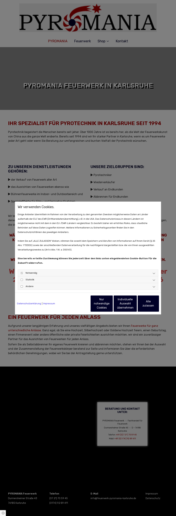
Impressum (49, 303)
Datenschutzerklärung (29, 303)
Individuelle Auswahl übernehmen (110, 303)
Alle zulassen (143, 303)
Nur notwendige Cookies (77, 303)
